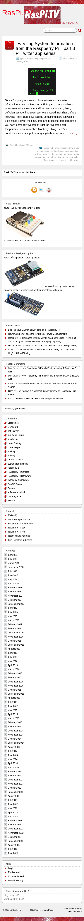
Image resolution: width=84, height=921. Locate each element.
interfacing (13, 439)
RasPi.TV (17, 13)
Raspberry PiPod (16, 531)
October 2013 (14, 788)
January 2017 (14, 628)
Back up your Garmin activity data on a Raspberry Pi (34, 330)
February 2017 (15, 624)
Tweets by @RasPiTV (15, 408)
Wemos (11, 500)
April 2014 (13, 763)
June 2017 (13, 612)
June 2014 (13, 755)
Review (11, 488)
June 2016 (13, 657)
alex (21, 145)
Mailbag (12, 451)
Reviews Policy (47, 910)
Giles (10, 391)
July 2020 (12, 555)
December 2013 (15, 779)
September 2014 (16, 743)
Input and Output (16, 435)
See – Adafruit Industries (20, 540)
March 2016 (13, 669)
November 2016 (15, 636)
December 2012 (15, 828)
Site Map (34, 910)
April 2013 (13, 812)
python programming (29, 58)
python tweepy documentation (65, 151)
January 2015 (14, 726)
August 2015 (14, 698)
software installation (17, 492)
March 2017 (13, 620)
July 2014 (12, 751)
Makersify (13, 515)
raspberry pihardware (18, 480)
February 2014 (15, 771)
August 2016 (14, 649)
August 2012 (14, 845)
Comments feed (16, 876)
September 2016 (16, 645)
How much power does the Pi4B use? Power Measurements (37, 334)
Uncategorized (22, 61)
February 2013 (15, 820)
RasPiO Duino (15, 484)
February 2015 (15, 722)
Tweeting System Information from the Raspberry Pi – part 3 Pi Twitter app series (45, 48)
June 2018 (13, 575)
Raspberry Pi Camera (18, 472)
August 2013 (14, 796)
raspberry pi (45, 58)
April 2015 (13, 714)
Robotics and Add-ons (19, 536)
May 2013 (13, 808)
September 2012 (16, 841)
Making (11, 455)
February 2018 (15, 587)
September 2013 (16, 792)
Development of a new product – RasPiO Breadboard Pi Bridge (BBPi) (42, 345)
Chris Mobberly (61, 148)
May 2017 (13, 616)
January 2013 (14, 824)
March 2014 (13, 767)
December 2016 (15, 632)
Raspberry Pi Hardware (19, 476)
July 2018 (12, 571)
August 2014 (14, 747)
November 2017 (15, 596)
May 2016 (13, 661)
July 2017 (12, 608)
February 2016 (15, 673)
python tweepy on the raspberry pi (50, 154)
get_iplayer (13, 431)
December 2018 (15, 567)
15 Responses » (70, 58)
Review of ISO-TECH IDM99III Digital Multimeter (39, 398)
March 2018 (13, 583)
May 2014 (13, 759)
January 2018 (14, 591)
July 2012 (12, 849)
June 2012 (13, 853)
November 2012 (15, 833)
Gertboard (13, 427)
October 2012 (14, 837)
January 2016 (14, 677)
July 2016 (12, 653)
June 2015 (13, 706)
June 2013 (13, 804)
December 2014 (15, 730)
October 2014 (14, 739)
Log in (11, 868)
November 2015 (15, 685)
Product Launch (15, 459)
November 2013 (15, 783)
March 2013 (13, 816)
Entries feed (14, 872)
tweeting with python (70, 160)
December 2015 (15, 681)
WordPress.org (15, 880)
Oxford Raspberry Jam (19, 519)
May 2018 (13, 579)
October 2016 (14, 641)
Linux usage (14, 447)
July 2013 (12, 800)
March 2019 (13, 563)
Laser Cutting (14, 443)
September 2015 (16, 694)
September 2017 (16, 604)
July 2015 (12, 702)
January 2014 (14, 775)
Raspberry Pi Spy (16, 527)
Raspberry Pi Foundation (20, 523)
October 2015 (14, 690)
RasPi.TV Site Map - (19, 172)
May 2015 (13, 710)
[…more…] (71, 133)
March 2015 (13, 718)
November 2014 (15, 734)
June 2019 (13, 559)
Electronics (13, 423)
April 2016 (13, 665)
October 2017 (14, 600)
